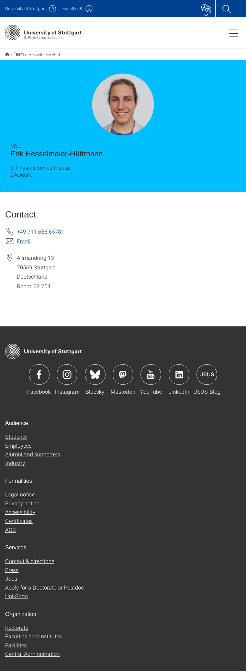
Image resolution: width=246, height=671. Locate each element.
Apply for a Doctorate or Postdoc (44, 582)
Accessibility (20, 507)
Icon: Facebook (39, 370)
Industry (15, 458)
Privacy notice (22, 498)
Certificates (19, 516)
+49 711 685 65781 (40, 227)
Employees (18, 441)
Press (12, 565)
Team (15, 51)
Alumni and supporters (32, 449)
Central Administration (32, 649)
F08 (72, 8)
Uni (25, 8)
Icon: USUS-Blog (207, 370)
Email (24, 236)
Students (16, 432)
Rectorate (16, 623)
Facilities (16, 640)
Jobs (11, 574)
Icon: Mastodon (123, 370)
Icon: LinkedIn (179, 370)
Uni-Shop (16, 591)
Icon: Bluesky (95, 370)
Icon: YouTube (151, 370)
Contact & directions (29, 556)
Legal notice (20, 489)
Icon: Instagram (67, 370)
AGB (10, 525)
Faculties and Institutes (33, 631)
